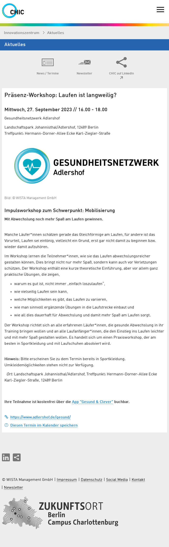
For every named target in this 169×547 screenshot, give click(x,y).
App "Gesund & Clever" (92, 402)
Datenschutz (91, 480)
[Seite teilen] (16, 457)
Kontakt (138, 480)
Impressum (67, 480)
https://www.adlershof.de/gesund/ (37, 417)
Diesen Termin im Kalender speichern (41, 426)
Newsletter (13, 488)
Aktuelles (55, 33)
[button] (5, 457)
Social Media (117, 480)
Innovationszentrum (22, 33)
